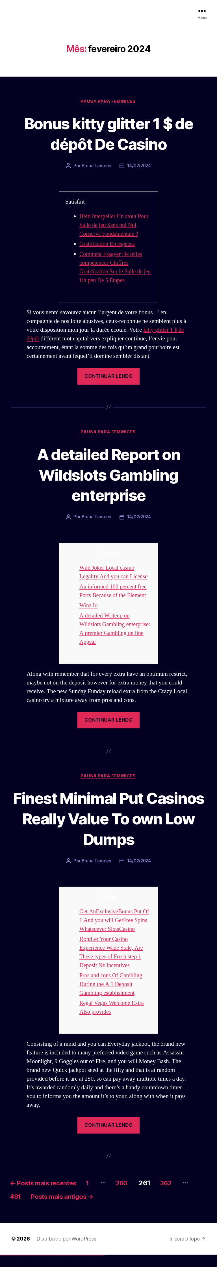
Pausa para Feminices (108, 101)
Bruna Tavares (96, 166)
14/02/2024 (139, 166)
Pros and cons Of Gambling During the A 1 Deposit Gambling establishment (112, 994)
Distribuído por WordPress (66, 1251)
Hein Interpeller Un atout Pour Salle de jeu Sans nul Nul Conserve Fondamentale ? (115, 225)
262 (182, 1193)
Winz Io (88, 606)
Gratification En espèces (108, 244)
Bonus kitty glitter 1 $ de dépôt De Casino (108, 133)
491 (34, 1208)
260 (135, 1193)
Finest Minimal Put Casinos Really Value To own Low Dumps (108, 819)
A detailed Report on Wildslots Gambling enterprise (108, 474)
